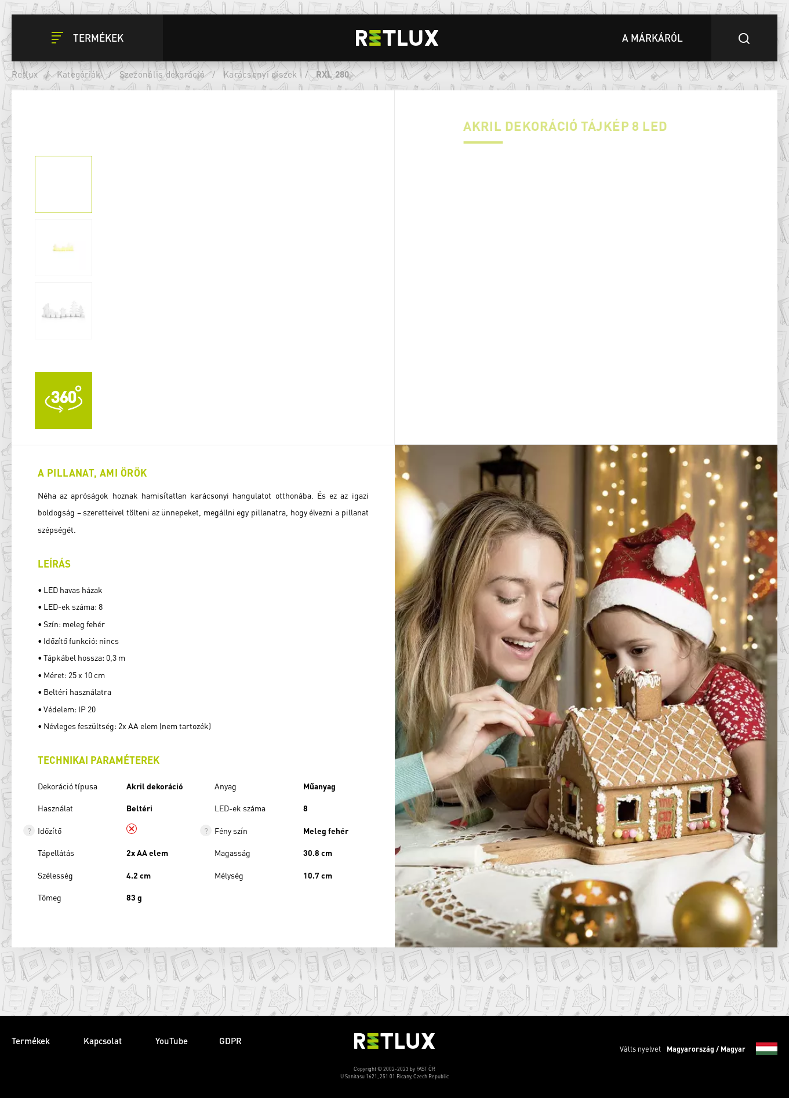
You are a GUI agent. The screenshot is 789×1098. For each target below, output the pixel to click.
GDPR (230, 1040)
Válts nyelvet (698, 1048)
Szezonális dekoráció (162, 74)
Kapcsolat (103, 1040)
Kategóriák (79, 74)
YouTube (171, 1040)
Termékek (32, 1040)
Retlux (25, 74)
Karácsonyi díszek (260, 74)
